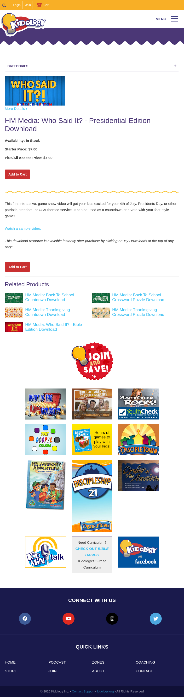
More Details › (16, 108)
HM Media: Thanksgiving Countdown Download (47, 312)
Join (28, 5)
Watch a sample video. (23, 228)
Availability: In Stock (22, 140)
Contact (144, 671)
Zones (98, 662)
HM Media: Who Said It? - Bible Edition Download (53, 327)
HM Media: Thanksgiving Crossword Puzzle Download (138, 312)
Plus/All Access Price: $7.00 (28, 158)
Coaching (145, 662)
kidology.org (105, 691)
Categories (92, 66)
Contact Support (83, 691)
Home (10, 662)
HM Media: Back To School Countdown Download (49, 297)
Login (17, 5)
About (98, 671)
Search (6, 5)
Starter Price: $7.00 (21, 149)
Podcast (57, 662)
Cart (46, 5)
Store (11, 671)
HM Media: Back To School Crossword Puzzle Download (138, 297)
